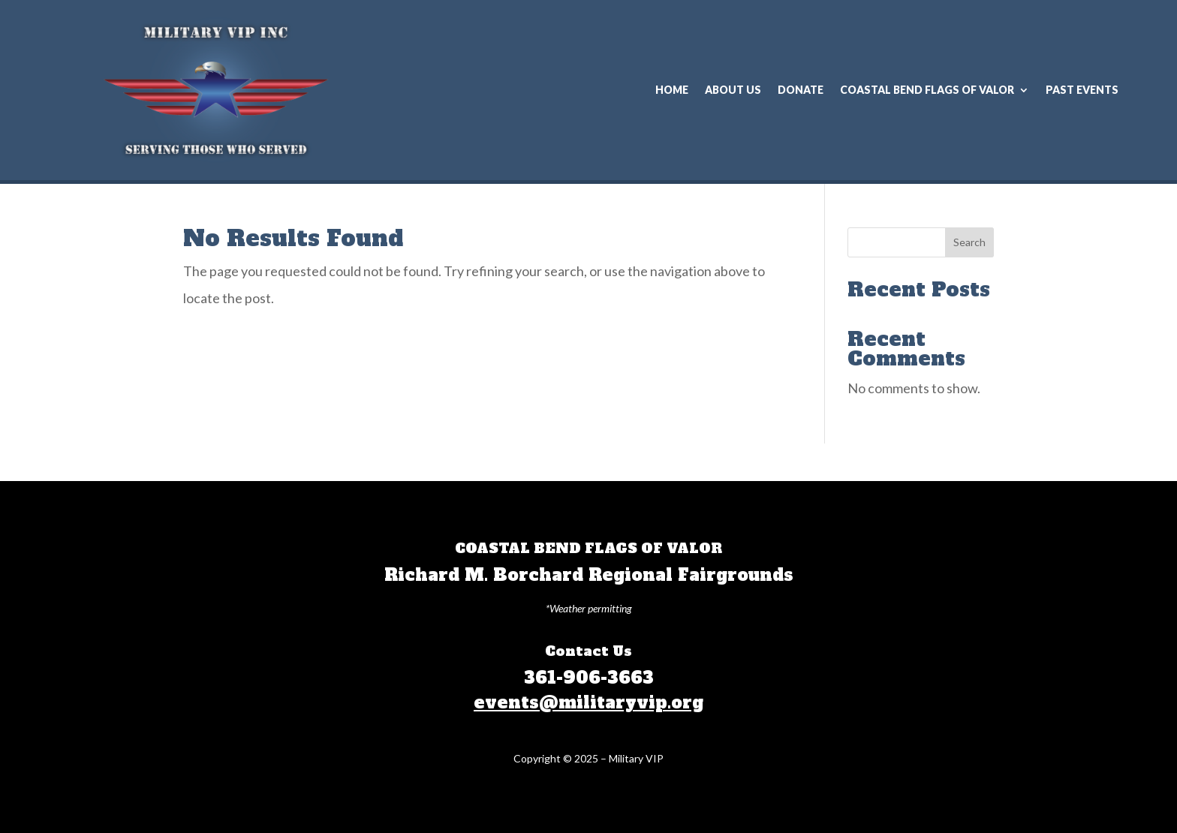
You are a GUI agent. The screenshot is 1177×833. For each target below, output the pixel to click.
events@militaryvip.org (588, 702)
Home (671, 89)
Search (969, 242)
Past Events (1082, 89)
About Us (733, 89)
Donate (800, 89)
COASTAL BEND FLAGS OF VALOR (927, 89)
